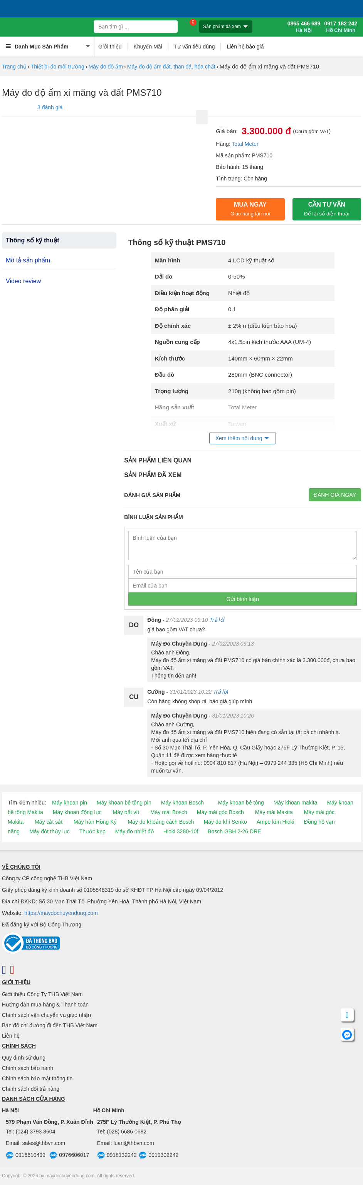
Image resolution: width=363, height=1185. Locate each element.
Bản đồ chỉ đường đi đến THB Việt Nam (49, 1025)
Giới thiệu (110, 46)
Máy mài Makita (274, 812)
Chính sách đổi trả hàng (30, 1089)
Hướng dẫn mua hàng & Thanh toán (45, 1004)
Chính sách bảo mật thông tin (37, 1078)
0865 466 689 (304, 26)
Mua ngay (250, 209)
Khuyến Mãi (148, 46)
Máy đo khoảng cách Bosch (161, 822)
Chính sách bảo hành (27, 1068)
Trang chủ (14, 66)
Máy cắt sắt (48, 822)
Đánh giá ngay (335, 495)
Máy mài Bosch (168, 812)
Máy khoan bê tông (241, 802)
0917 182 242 (340, 26)
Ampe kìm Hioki (275, 822)
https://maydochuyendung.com (61, 913)
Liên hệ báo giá (245, 46)
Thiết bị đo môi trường (57, 66)
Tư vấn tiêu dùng (194, 46)
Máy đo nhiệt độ (134, 831)
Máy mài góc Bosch (220, 812)
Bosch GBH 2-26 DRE (234, 831)
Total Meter (245, 144)
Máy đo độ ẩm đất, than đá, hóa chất (171, 66)
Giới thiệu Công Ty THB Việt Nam (42, 994)
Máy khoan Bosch (182, 802)
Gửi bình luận (242, 599)
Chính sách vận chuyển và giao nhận (46, 1015)
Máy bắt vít (126, 812)
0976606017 (69, 1155)
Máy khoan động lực (77, 812)
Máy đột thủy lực (49, 831)
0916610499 (25, 1155)
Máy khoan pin (69, 802)
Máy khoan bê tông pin (124, 802)
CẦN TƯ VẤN (327, 209)
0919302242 (158, 1155)
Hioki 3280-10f (180, 831)
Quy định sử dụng (23, 1058)
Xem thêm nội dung (238, 438)
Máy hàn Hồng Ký (95, 822)
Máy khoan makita (296, 802)
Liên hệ (11, 1036)
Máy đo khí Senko (225, 822)
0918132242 (117, 1155)
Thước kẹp (92, 831)
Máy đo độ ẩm (106, 66)
